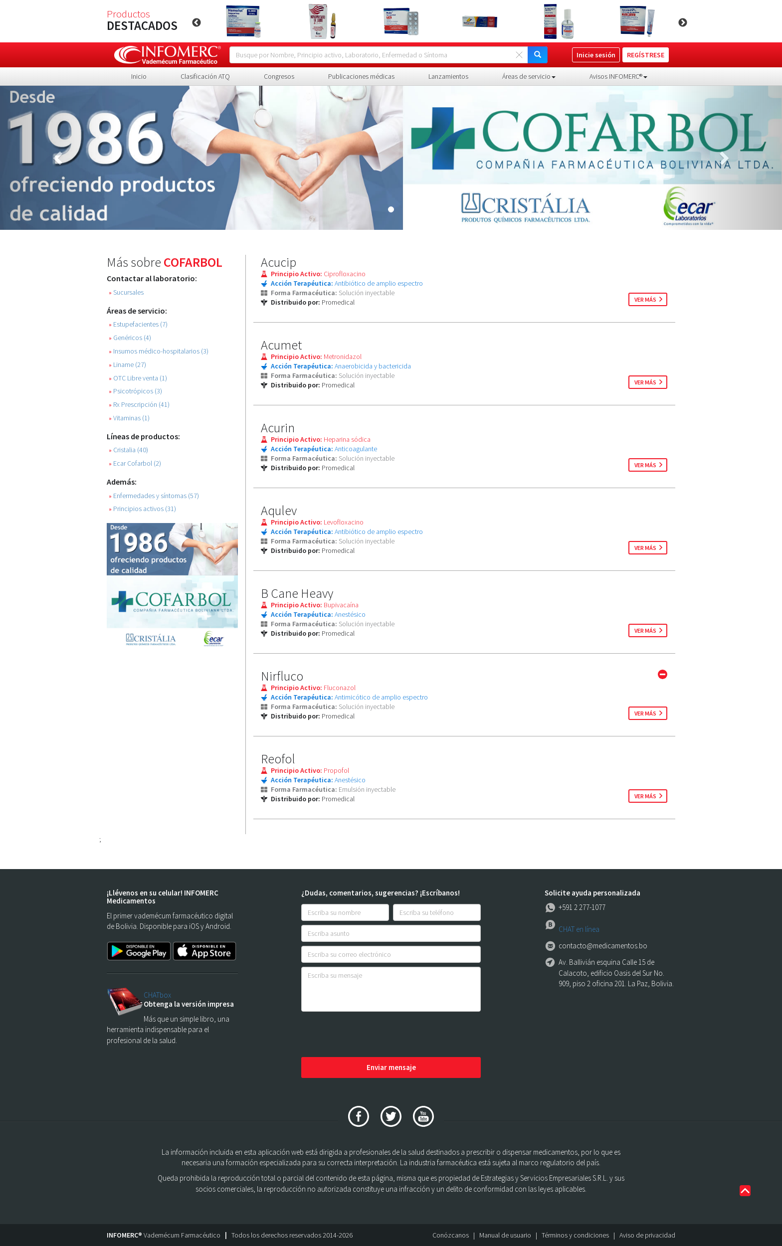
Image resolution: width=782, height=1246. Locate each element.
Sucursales (126, 292)
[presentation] (377, 1035)
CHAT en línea (579, 929)
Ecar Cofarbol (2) (135, 463)
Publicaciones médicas (361, 76)
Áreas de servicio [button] (529, 76)
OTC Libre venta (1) (138, 378)
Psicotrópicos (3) (135, 391)
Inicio (139, 76)
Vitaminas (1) (129, 418)
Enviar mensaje (391, 1067)
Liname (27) (127, 364)
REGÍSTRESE (645, 54)
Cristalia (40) (128, 450)
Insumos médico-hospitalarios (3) (158, 351)
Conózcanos (450, 1235)
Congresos (279, 76)
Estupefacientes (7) (138, 324)
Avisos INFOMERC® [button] (618, 76)
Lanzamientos (448, 76)
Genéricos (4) (130, 338)
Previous (196, 23)
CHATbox (157, 995)
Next (683, 23)
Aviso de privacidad (647, 1235)
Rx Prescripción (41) (139, 404)
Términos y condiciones (575, 1235)
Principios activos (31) (142, 509)
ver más (645, 299)
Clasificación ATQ (205, 76)
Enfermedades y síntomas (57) (154, 496)
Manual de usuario (505, 1235)
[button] (58, 158)
